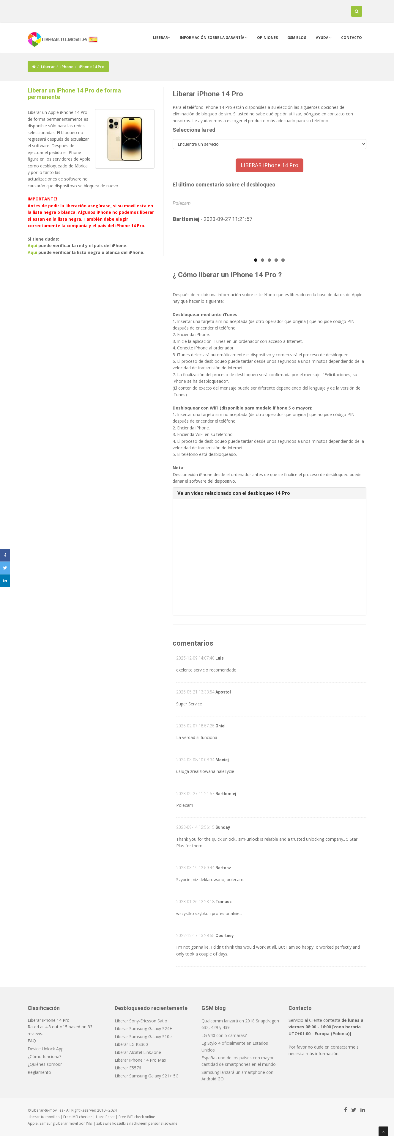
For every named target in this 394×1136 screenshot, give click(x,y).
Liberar (161, 37)
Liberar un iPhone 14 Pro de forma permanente (74, 94)
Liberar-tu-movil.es (43, 1116)
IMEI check (135, 1116)
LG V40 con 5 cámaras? (224, 1035)
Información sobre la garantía (214, 37)
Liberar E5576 (128, 1068)
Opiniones (267, 37)
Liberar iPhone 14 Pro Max (140, 1060)
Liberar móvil (67, 1123)
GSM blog (296, 37)
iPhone (66, 66)
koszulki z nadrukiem (129, 1123)
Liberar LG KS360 (131, 1044)
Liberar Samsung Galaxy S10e (143, 1036)
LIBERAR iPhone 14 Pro (269, 165)
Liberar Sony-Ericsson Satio (141, 1021)
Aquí (32, 245)
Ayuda (324, 37)
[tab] (269, 493)
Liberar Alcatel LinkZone (138, 1052)
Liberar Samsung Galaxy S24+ (143, 1028)
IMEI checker (82, 1116)
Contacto (351, 37)
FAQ (32, 1041)
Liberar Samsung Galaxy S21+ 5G (147, 1076)
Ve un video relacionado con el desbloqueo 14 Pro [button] (233, 493)
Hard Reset (105, 1116)
